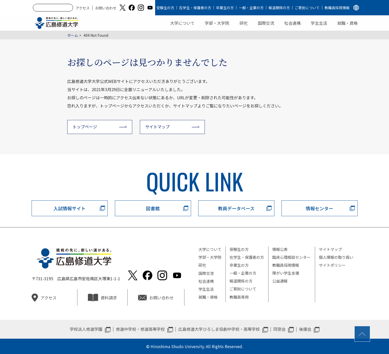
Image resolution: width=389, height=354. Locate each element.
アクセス (83, 7)
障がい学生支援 (285, 273)
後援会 (305, 329)
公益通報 (280, 281)
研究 (243, 23)
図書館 (153, 208)
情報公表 (280, 249)
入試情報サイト (69, 208)
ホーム (72, 35)
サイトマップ (157, 127)
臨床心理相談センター (291, 257)
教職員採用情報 (337, 7)
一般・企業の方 (251, 7)
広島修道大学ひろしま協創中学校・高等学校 (219, 329)
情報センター (319, 208)
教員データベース (236, 208)
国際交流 (266, 23)
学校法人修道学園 (86, 329)
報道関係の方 (279, 7)
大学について (182, 23)
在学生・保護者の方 (195, 7)
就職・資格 (347, 23)
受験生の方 (165, 7)
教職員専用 (239, 297)
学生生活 (319, 23)
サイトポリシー (332, 265)
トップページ (85, 127)
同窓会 (279, 329)
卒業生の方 (225, 7)
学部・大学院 (217, 23)
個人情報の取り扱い (336, 257)
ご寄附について (307, 7)
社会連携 (292, 23)
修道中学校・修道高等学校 (140, 329)
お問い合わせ (105, 7)
